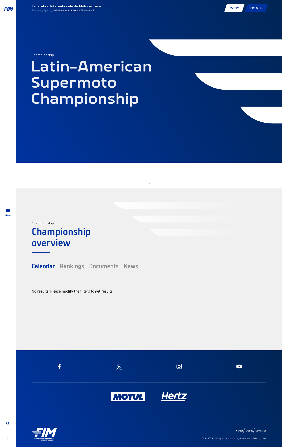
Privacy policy (259, 438)
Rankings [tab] (72, 266)
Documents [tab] (104, 266)
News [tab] (130, 266)
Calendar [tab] (43, 266)
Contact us (261, 430)
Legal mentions (243, 438)
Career (239, 430)
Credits (249, 430)
